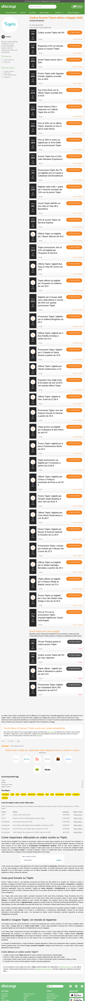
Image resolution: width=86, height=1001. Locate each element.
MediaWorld (31, 794)
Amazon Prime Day (53, 996)
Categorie (59, 13)
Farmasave (40, 794)
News (3, 998)
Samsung (4, 798)
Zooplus (68, 794)
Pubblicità (4, 996)
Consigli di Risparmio (36, 20)
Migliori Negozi (46, 13)
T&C (25, 1000)
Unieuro (23, 794)
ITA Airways (76, 794)
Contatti (26, 996)
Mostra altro (42, 752)
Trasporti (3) (5, 77)
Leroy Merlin (60, 794)
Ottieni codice (74, 32)
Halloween (50, 1000)
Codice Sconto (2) (7, 60)
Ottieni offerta (74, 59)
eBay (47, 794)
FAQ (25, 998)
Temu (17, 794)
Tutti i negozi (5, 1000)
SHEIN (12, 794)
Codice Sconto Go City (67, 967)
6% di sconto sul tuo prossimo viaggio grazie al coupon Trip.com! (42, 1)
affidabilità (39, 735)
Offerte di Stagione (73, 12)
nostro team (50, 732)
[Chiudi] (83, 1)
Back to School (51, 998)
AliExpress (5, 794)
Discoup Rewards (11, 12)
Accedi (77, 6)
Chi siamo (4, 994)
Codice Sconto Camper (44, 969)
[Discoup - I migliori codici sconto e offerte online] (8, 7)
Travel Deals (50, 994)
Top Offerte (32, 12)
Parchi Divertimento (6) (8, 75)
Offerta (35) (5, 62)
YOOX (52, 794)
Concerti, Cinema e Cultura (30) (7, 72)
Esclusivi (23, 12)
